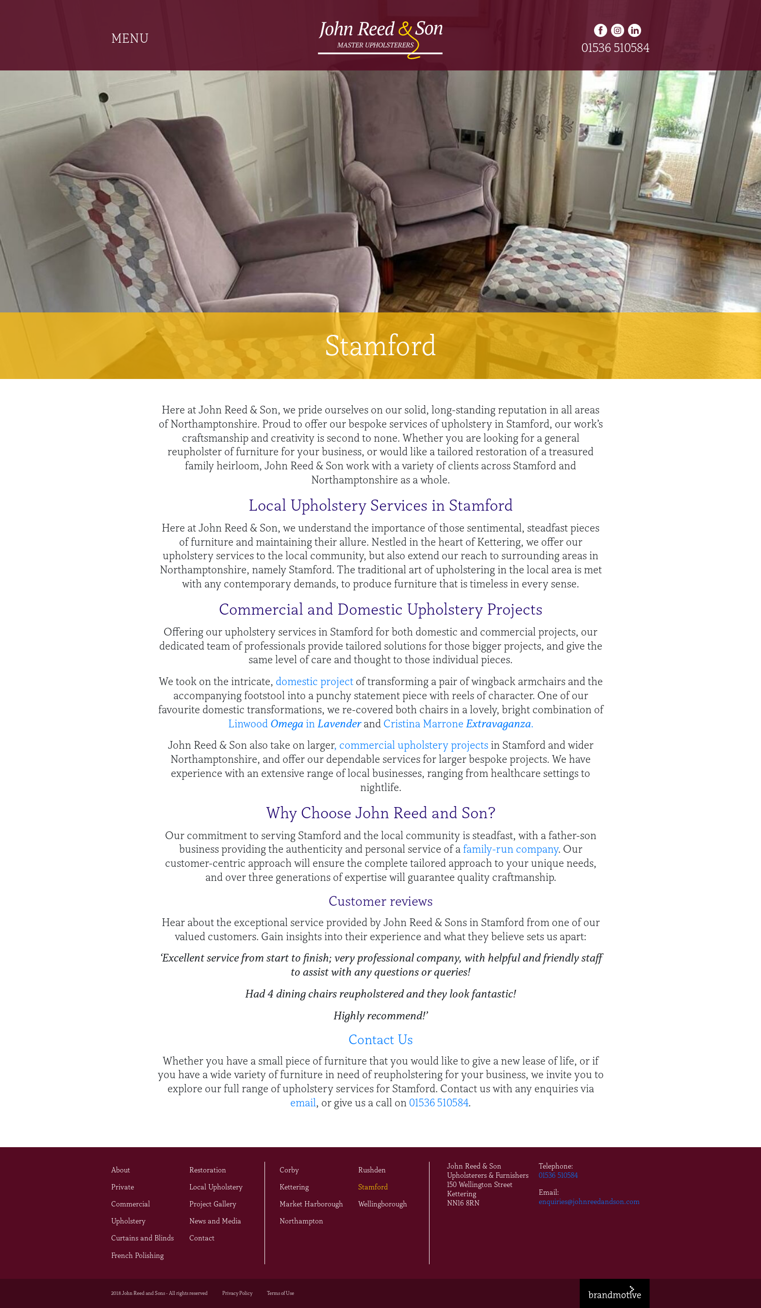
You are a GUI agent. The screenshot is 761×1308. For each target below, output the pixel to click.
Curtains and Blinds (142, 1238)
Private (122, 1187)
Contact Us (380, 1040)
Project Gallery (212, 1204)
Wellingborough (382, 1204)
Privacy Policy (237, 1293)
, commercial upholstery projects (411, 745)
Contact (202, 1238)
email (303, 1103)
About (120, 1170)
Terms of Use (280, 1293)
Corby (289, 1170)
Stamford (373, 1187)
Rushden (372, 1170)
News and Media (215, 1221)
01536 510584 (615, 47)
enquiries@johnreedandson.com (589, 1201)
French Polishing (137, 1255)
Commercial (130, 1204)
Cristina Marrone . (458, 724)
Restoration (207, 1170)
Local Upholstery (216, 1187)
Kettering (294, 1187)
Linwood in (272, 724)
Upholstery (128, 1221)
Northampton (301, 1221)
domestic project (314, 681)
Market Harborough (311, 1204)
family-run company (510, 849)
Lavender (339, 724)
